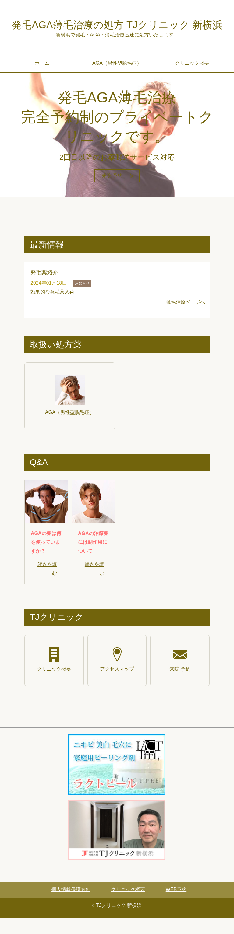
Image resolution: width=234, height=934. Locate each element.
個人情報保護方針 (70, 905)
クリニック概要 (192, 79)
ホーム (42, 79)
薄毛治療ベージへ (185, 318)
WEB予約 (176, 905)
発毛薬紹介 (44, 289)
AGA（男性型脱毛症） (117, 79)
